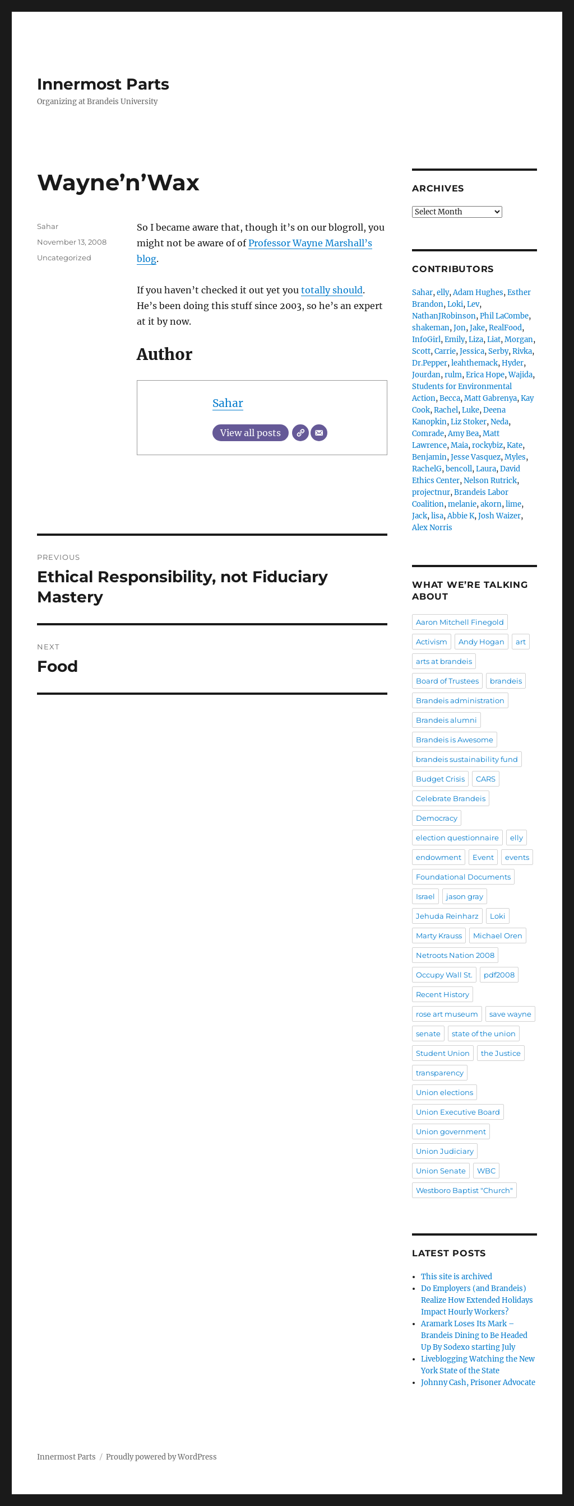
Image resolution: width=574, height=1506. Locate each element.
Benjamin (429, 457)
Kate (514, 445)
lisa (437, 516)
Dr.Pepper (429, 363)
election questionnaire (457, 837)
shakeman (431, 328)
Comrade (428, 433)
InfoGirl (426, 339)
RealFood (505, 328)
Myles (515, 457)
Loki (455, 304)
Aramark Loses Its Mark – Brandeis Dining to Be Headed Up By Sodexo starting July (474, 1335)
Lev (473, 304)
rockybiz (487, 445)
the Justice (501, 1053)
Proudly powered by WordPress (161, 1457)
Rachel (446, 410)
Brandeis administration (460, 700)
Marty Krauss (439, 935)
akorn (491, 504)
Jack (419, 516)
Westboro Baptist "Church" (464, 1190)
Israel (425, 896)
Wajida (520, 375)
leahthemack (474, 363)
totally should (332, 290)
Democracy (436, 817)
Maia (459, 445)
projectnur (431, 492)
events (517, 857)
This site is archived (456, 1276)
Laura (486, 469)
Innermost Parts (103, 83)
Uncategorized (64, 257)
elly (443, 292)
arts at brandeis (444, 661)
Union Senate (441, 1170)
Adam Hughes (478, 292)
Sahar (227, 403)
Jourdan (426, 375)
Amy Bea (463, 433)
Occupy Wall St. (444, 974)
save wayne (510, 1013)
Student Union (443, 1053)
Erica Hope (485, 375)
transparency (440, 1072)
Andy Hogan (481, 641)
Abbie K (460, 516)
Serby (498, 351)
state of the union (484, 1033)
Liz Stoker (469, 422)
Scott (421, 351)
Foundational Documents (463, 876)
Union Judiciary (445, 1151)
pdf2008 (499, 974)
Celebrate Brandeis (450, 798)
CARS (486, 778)
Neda (499, 422)
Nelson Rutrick (490, 480)
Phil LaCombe (504, 316)
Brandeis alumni (446, 719)
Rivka (522, 351)
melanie (462, 504)
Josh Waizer (499, 516)
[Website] (300, 432)
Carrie (445, 351)
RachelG (427, 469)
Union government (451, 1131)
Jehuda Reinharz (447, 915)
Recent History (442, 994)
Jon (459, 328)
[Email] (319, 432)
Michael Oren (497, 935)
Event (483, 857)
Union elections (444, 1092)
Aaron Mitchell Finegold (460, 622)
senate (428, 1033)
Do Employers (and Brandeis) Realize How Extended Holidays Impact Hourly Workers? (477, 1300)
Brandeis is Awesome (454, 739)
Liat (494, 339)
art (521, 641)
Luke (470, 410)
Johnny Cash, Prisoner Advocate (478, 1382)
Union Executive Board (458, 1111)
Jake (477, 328)
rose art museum (447, 1013)
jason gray (464, 896)
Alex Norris (432, 527)
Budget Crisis (440, 778)
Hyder (513, 363)
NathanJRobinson (444, 316)
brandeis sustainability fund (467, 759)
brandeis (506, 680)
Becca (449, 398)
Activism (431, 641)
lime (513, 504)
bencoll (459, 469)
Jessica (472, 351)
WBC (486, 1170)
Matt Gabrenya (490, 398)
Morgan (518, 339)
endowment (438, 857)
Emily (455, 339)
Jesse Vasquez (476, 457)
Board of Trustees (447, 680)
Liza (476, 339)
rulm (453, 375)
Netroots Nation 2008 (455, 955)
